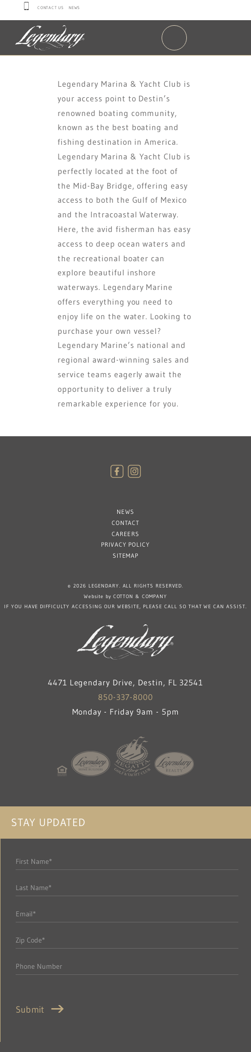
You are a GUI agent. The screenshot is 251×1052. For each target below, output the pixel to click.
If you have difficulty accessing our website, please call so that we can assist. (125, 606)
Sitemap (126, 555)
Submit (42, 1009)
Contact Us (50, 7)
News (74, 7)
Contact (126, 523)
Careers (126, 534)
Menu (174, 37)
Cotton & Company (140, 596)
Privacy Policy (125, 544)
